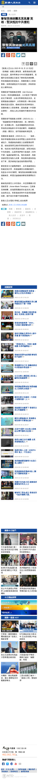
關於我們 (32, 769)
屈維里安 (18, 212)
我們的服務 (22, 769)
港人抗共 (12, 14)
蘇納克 (28, 209)
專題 (4, 14)
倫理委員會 (25, 771)
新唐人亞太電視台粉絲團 (18, 205)
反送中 (22, 215)
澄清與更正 (14, 771)
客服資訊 (5, 771)
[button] (19, 40)
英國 (10, 209)
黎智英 (18, 209)
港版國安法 (29, 212)
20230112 (17, 218)
